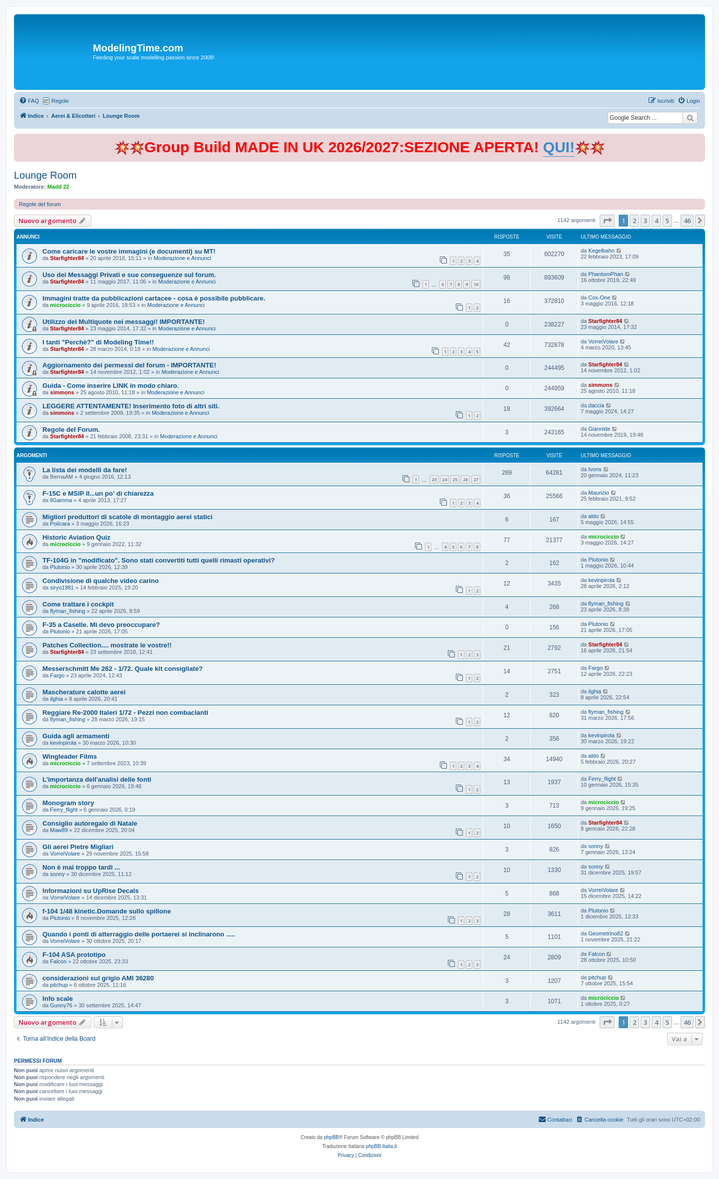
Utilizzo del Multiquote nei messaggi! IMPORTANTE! (123, 321)
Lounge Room (45, 175)
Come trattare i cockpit (78, 604)
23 (433, 479)
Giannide (599, 429)
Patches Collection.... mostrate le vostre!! (107, 645)
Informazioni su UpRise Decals (90, 890)
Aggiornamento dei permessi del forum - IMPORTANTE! (129, 365)
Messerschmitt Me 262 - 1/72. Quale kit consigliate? (122, 668)
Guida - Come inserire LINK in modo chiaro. (110, 385)
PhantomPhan (605, 274)
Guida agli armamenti (75, 736)
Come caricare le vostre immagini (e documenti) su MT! (129, 251)
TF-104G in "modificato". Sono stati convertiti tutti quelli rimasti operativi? (158, 560)
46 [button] (687, 220)
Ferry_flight (602, 779)
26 (465, 479)
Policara (60, 524)
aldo (593, 516)
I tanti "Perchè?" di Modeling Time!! (98, 342)
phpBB (331, 1137)
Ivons (594, 469)
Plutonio (60, 567)
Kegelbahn (601, 251)
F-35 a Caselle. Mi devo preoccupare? (101, 624)
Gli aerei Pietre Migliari (77, 847)
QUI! (559, 147)
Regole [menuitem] (60, 101)
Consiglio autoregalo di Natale (89, 823)
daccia (596, 405)
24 (444, 479)
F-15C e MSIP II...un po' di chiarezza (98, 493)
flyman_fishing (67, 611)
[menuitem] (29, 101)
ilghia (56, 699)
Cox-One (599, 297)
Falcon (58, 961)
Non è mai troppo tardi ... (81, 867)
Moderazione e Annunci (182, 258)
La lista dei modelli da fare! (84, 470)
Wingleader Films (69, 756)
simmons (62, 392)
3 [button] (645, 220)
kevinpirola (601, 580)
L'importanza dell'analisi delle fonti (96, 779)
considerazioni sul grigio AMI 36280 (98, 978)
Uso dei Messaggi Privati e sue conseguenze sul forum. (129, 275)
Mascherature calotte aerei (83, 692)
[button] (607, 221)
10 (475, 284)
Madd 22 (58, 187)
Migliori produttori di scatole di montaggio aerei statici (127, 517)
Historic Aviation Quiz (76, 537)
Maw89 (58, 830)
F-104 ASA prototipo (74, 954)
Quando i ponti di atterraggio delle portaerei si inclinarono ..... (138, 934)
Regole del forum (40, 204)
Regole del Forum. (71, 429)
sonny (595, 846)
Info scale (57, 998)
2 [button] (634, 220)
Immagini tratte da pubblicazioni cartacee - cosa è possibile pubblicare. (153, 298)
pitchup (58, 985)
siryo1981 (62, 587)
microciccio (65, 305)
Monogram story (68, 803)
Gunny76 (61, 1005)
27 (475, 479)
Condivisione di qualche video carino (100, 581)
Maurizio (598, 493)
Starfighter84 (67, 258)
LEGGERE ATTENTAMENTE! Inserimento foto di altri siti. (130, 406)
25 (454, 479)
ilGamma (61, 500)
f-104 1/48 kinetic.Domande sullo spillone (106, 911)
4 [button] (656, 220)
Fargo (57, 675)
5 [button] (667, 220)
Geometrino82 (605, 933)
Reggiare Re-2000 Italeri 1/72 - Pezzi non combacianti (125, 712)
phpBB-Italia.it (381, 1146)
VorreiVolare (603, 341)
